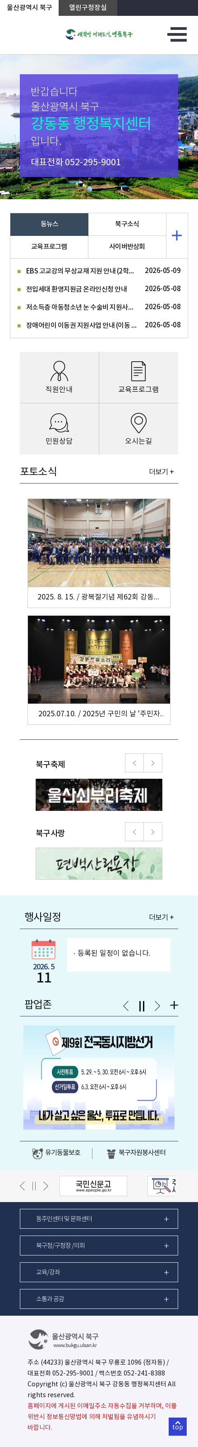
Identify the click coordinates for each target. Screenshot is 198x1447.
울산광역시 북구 (29, 8)
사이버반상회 (127, 247)
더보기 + (161, 472)
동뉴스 (50, 224)
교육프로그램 (49, 247)
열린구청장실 (88, 8)
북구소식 (127, 224)
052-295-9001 (93, 163)
